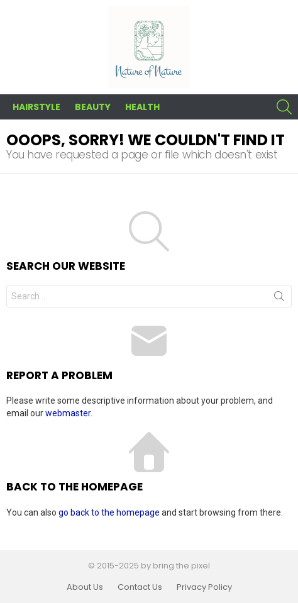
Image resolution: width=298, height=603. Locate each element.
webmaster (68, 413)
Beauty (93, 107)
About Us (85, 587)
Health (142, 107)
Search (279, 299)
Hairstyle (36, 107)
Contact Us (140, 587)
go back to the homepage (109, 512)
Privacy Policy (204, 587)
